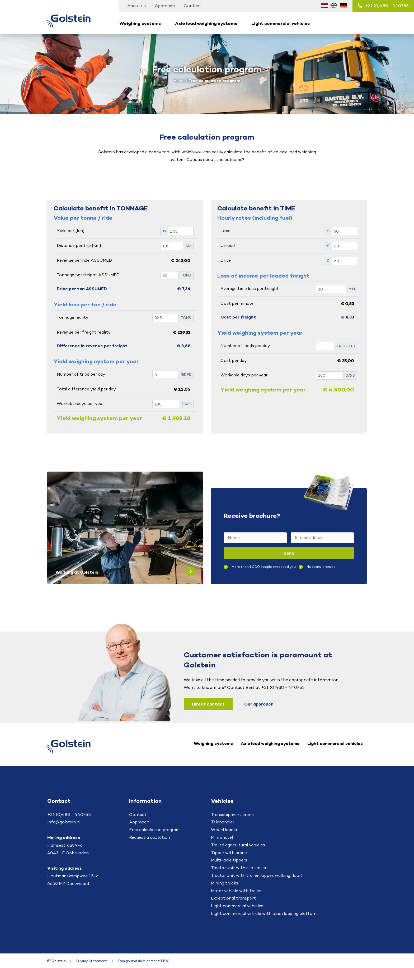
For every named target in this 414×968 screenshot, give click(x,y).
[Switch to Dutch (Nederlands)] (324, 5)
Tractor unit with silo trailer (238, 867)
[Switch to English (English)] (333, 5)
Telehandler (222, 821)
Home (179, 80)
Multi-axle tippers (229, 860)
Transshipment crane (232, 814)
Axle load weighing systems (206, 23)
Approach (165, 5)
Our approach (259, 704)
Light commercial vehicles (280, 23)
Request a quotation (149, 837)
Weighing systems (140, 23)
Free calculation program (154, 829)
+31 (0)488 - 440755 (383, 5)
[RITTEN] (165, 375)
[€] (181, 231)
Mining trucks (224, 883)
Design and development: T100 (144, 961)
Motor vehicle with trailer (236, 890)
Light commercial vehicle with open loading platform (264, 913)
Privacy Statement (91, 961)
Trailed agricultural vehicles (238, 844)
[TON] (169, 275)
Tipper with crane (229, 852)
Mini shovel (222, 837)
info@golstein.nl (63, 821)
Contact (192, 5)
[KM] (172, 246)
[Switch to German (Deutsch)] (343, 5)
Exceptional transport (233, 898)
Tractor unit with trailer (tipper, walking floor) (256, 875)
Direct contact (208, 704)
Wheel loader (224, 829)
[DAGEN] (166, 404)
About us (136, 5)
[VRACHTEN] (325, 346)
